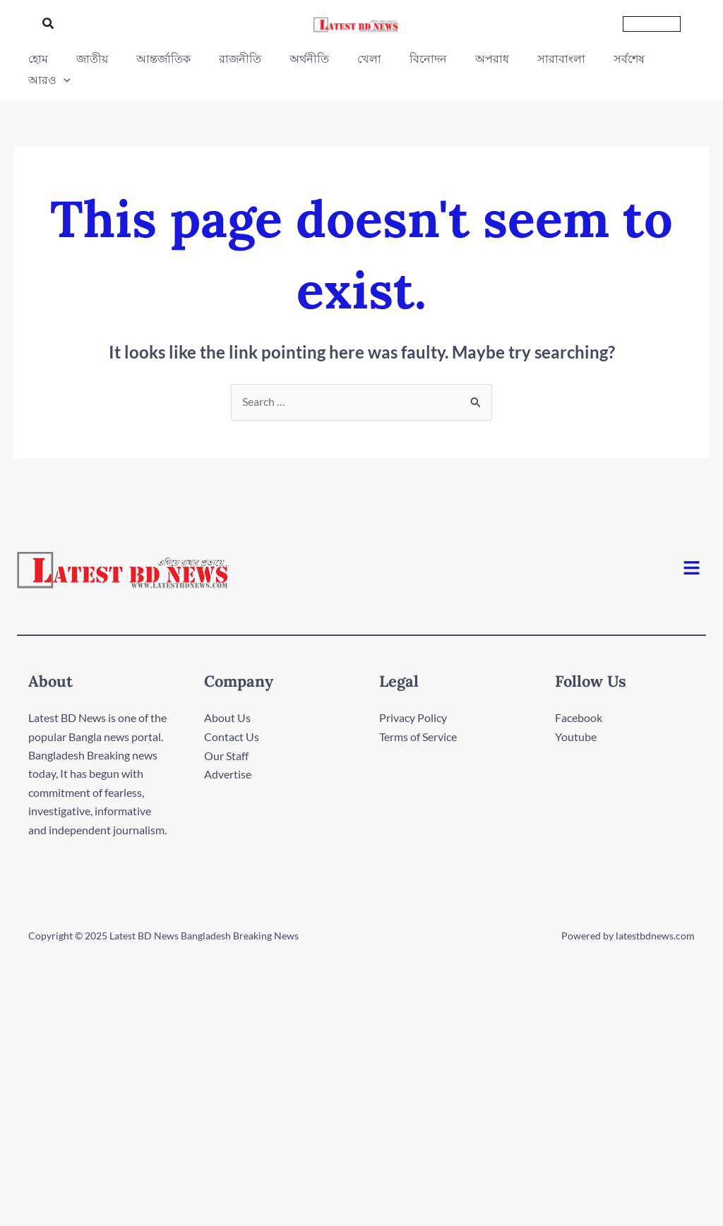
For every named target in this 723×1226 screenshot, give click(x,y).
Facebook (578, 697)
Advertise (227, 752)
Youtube (576, 715)
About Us (227, 697)
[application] (670, 58)
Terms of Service (418, 715)
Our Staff (226, 734)
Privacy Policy (413, 697)
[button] (48, 23)
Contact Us (231, 715)
